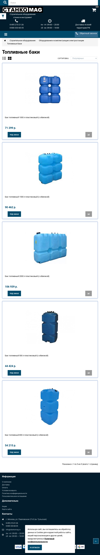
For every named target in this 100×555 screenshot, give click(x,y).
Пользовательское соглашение (14, 496)
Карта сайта (7, 509)
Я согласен (35, 548)
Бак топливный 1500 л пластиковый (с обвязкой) (27, 197)
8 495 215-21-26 (17, 25)
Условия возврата (9, 490)
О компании (6, 482)
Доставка (6, 485)
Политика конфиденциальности (14, 493)
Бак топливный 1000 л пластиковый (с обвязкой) (27, 117)
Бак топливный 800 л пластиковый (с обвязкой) (26, 435)
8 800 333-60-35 (17, 28)
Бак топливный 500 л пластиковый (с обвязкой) (26, 355)
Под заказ (14, 135)
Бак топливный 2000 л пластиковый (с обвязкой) (27, 276)
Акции (4, 506)
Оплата (5, 488)
